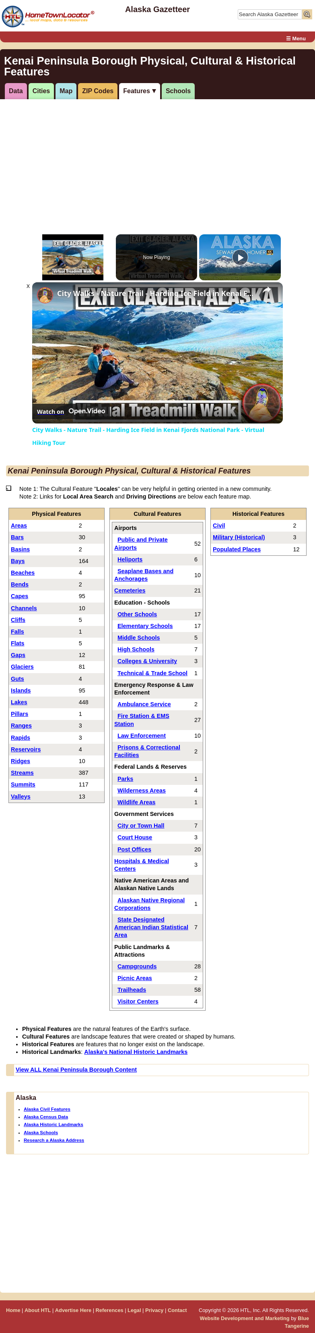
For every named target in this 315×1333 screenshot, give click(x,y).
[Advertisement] (156, 161)
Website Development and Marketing (245, 1318)
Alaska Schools (41, 1132)
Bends (20, 584)
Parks (125, 779)
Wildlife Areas (136, 802)
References (110, 1310)
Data (16, 91)
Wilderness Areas (141, 790)
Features (136, 91)
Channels (24, 608)
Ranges (21, 725)
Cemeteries (130, 590)
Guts (17, 679)
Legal (134, 1310)
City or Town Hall (140, 825)
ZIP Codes (97, 91)
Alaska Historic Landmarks (53, 1124)
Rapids (20, 737)
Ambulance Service (144, 704)
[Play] (240, 257)
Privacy (154, 1310)
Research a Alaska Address (54, 1140)
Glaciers (22, 666)
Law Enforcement (141, 735)
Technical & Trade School (152, 673)
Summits (23, 784)
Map (66, 91)
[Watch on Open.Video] (71, 411)
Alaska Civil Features (47, 1109)
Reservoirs (26, 749)
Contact (177, 1310)
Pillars (19, 714)
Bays (18, 561)
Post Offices (134, 849)
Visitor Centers (138, 1001)
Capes (19, 596)
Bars (17, 537)
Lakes (19, 702)
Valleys (21, 796)
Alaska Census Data (46, 1116)
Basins (20, 549)
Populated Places (237, 549)
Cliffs (18, 620)
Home (13, 1310)
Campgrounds (137, 966)
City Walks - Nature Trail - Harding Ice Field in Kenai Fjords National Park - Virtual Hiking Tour (156, 293)
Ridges (20, 761)
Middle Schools (138, 637)
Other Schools (137, 614)
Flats (18, 643)
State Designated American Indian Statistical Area (151, 927)
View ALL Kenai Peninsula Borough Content (76, 1069)
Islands (21, 690)
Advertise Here (73, 1310)
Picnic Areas (134, 978)
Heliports (129, 559)
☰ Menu (296, 38)
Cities (41, 91)
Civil (219, 525)
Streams (22, 773)
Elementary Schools (145, 626)
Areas (19, 525)
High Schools (135, 649)
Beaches (23, 572)
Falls (17, 631)
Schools (178, 91)
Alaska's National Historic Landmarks (135, 1052)
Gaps (18, 655)
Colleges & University (147, 661)
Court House (134, 837)
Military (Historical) (239, 537)
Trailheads (131, 990)
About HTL (38, 1310)
